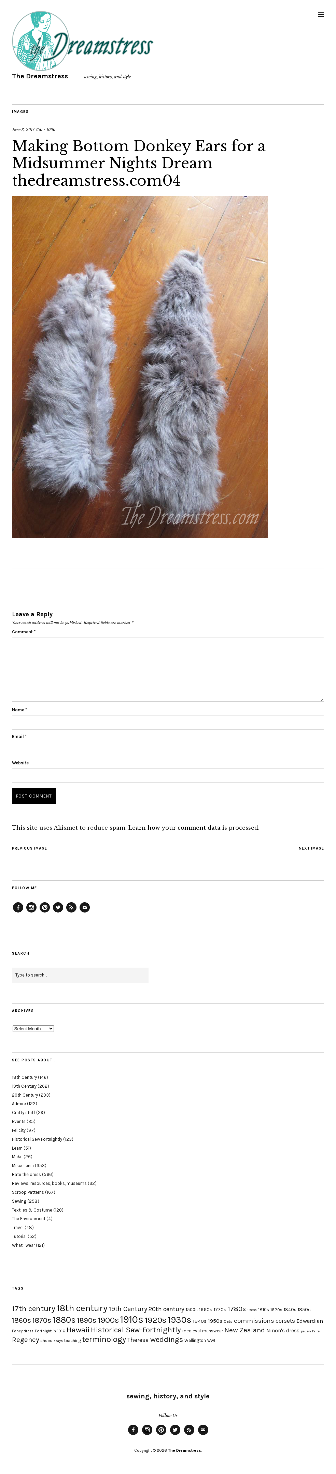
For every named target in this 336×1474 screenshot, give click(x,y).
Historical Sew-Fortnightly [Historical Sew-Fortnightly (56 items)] (136, 1329)
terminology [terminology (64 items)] (104, 1339)
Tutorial (19, 1236)
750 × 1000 (45, 129)
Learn (17, 1148)
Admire (19, 1103)
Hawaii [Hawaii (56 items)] (78, 1329)
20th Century (25, 1095)
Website (20, 762)
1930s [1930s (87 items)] (180, 1320)
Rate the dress (26, 1174)
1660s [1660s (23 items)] (205, 1310)
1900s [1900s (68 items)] (108, 1320)
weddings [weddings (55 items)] (166, 1339)
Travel (18, 1227)
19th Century (24, 1086)
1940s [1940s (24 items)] (200, 1321)
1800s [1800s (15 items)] (252, 1310)
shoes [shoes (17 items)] (46, 1340)
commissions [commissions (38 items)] (254, 1320)
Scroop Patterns (28, 1192)
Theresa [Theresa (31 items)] (138, 1339)
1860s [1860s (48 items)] (21, 1320)
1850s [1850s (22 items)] (304, 1310)
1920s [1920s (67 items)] (155, 1320)
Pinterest (45, 912)
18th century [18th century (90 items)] (82, 1308)
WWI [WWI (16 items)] (211, 1341)
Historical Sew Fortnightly (37, 1139)
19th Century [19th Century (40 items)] (128, 1309)
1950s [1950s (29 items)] (215, 1321)
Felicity (19, 1130)
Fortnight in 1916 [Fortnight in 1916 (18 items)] (50, 1331)
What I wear (23, 1245)
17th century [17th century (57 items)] (33, 1308)
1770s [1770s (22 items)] (220, 1310)
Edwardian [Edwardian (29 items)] (309, 1321)
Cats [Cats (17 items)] (228, 1321)
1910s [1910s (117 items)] (131, 1319)
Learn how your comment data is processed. (194, 827)
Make (17, 1156)
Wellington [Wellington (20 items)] (195, 1340)
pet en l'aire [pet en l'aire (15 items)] (310, 1331)
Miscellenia (23, 1165)
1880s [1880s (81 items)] (64, 1320)
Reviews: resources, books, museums (49, 1183)
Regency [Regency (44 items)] (25, 1339)
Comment (24, 631)
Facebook (18, 912)
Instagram (31, 912)
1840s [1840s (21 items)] (290, 1309)
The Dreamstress (40, 76)
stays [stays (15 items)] (58, 1341)
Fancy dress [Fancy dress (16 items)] (22, 1331)
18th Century (24, 1077)
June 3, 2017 (23, 129)
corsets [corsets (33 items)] (285, 1320)
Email (19, 736)
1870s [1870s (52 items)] (41, 1320)
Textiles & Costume (32, 1210)
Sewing (19, 1201)
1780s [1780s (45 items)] (237, 1309)
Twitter (58, 912)
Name (19, 709)
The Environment (28, 1218)
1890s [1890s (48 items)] (86, 1320)
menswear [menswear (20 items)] (212, 1330)
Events (19, 1121)
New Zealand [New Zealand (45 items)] (244, 1330)
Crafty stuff (23, 1112)
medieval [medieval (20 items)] (191, 1330)
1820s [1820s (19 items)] (276, 1309)
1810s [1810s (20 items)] (263, 1309)
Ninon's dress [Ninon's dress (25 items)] (282, 1331)
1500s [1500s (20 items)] (192, 1309)
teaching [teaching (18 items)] (72, 1340)
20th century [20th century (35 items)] (166, 1309)
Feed (71, 912)
